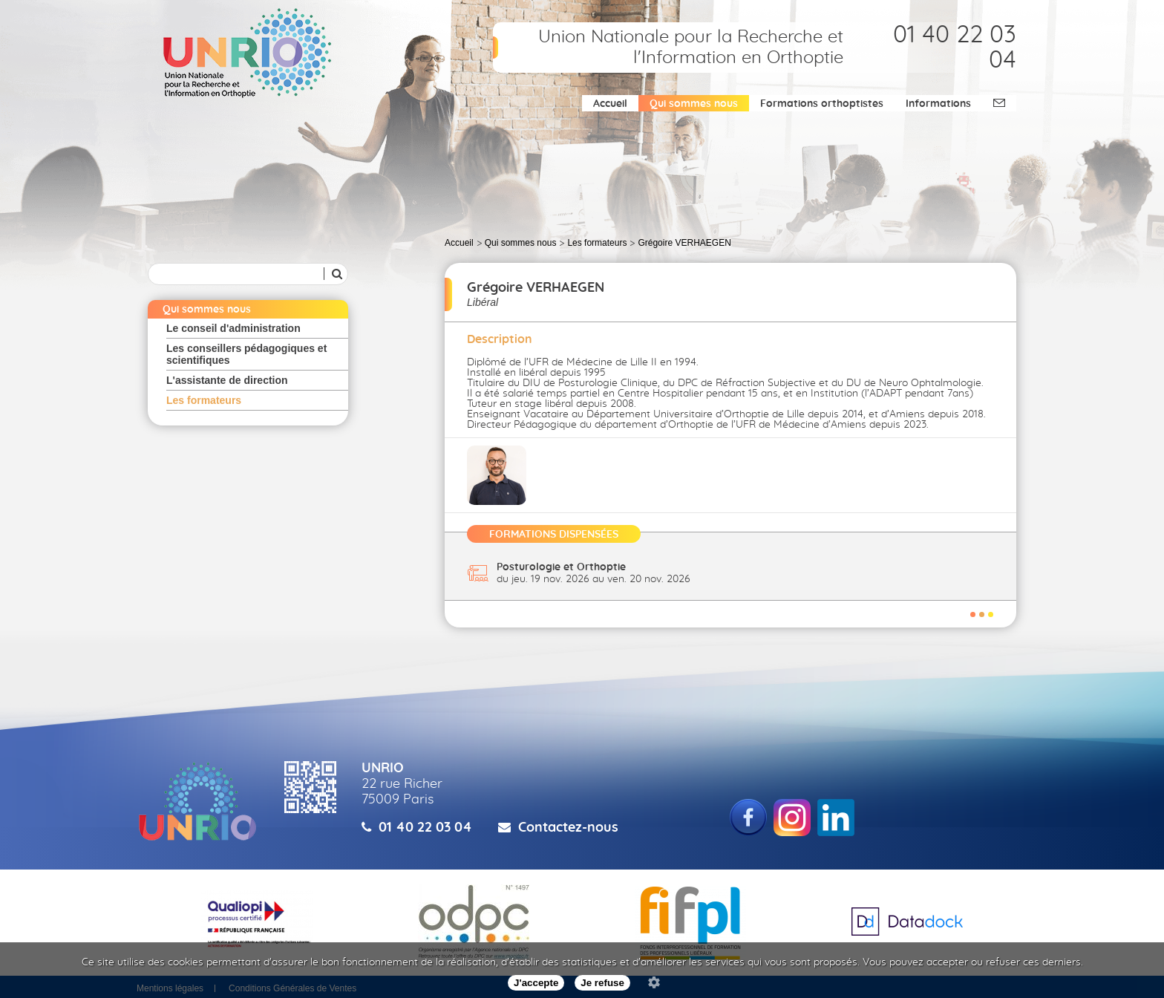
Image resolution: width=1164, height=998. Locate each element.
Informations (938, 104)
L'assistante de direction (227, 380)
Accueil (610, 104)
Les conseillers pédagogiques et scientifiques (246, 354)
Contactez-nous (568, 828)
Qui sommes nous (694, 104)
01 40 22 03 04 (425, 828)
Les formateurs (203, 400)
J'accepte (536, 982)
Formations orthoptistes (821, 104)
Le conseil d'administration (233, 328)
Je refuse (602, 982)
